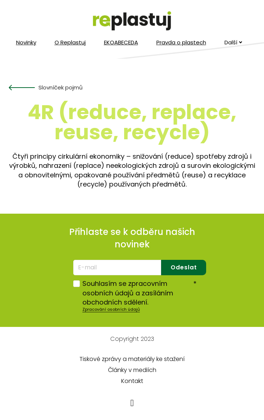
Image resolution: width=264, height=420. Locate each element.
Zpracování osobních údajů (111, 309)
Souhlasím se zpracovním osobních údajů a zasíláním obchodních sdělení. (139, 293)
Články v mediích (132, 370)
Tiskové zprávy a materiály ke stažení (132, 359)
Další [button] (233, 42)
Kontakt (132, 381)
